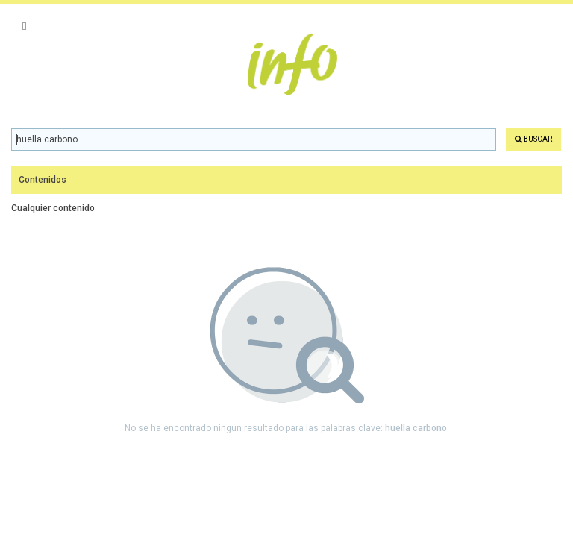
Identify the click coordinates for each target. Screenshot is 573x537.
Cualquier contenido (53, 208)
